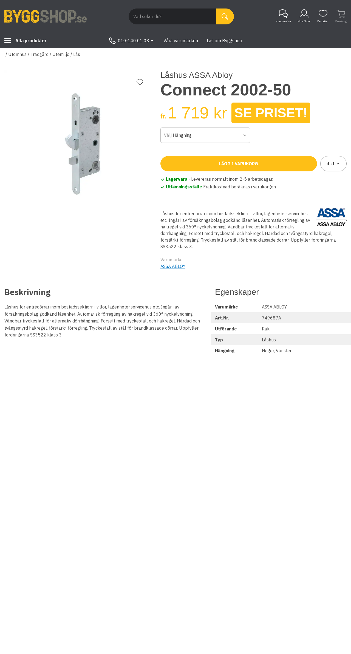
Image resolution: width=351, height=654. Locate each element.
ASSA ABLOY (172, 266)
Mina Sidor (304, 16)
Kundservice (283, 16)
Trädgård (39, 54)
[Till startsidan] (45, 16)
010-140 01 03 (132, 40)
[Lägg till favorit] (139, 82)
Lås (76, 54)
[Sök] (225, 16)
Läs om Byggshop (224, 40)
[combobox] (205, 135)
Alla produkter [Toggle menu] (25, 40)
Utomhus (17, 54)
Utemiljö (60, 54)
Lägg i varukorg (238, 163)
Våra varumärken (180, 40)
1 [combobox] (333, 163)
